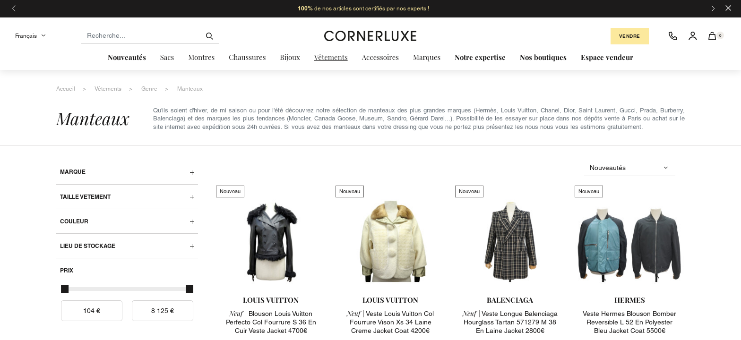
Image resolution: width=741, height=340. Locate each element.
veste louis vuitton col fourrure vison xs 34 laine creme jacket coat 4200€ (390, 322)
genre (149, 88)
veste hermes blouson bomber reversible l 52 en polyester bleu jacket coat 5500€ (629, 322)
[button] (712, 36)
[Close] (728, 7)
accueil (65, 88)
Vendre (629, 36)
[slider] (65, 289)
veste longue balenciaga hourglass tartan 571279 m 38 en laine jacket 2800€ (510, 322)
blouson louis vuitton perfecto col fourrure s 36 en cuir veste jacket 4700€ (271, 322)
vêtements (108, 88)
